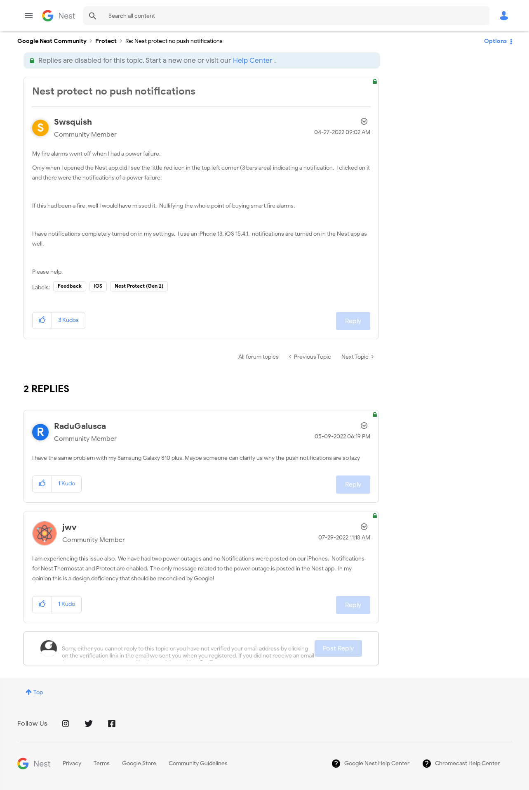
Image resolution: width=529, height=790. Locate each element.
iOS (98, 286)
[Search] (286, 15)
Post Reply (338, 648)
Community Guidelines (198, 763)
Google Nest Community (58, 15)
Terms (102, 763)
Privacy (72, 763)
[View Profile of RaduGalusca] (80, 426)
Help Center (252, 60)
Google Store (139, 763)
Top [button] (38, 692)
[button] (42, 320)
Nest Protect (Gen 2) (139, 286)
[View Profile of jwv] (69, 527)
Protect (106, 41)
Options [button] (495, 41)
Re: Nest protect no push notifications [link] (174, 41)
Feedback (70, 286)
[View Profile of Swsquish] (73, 122)
